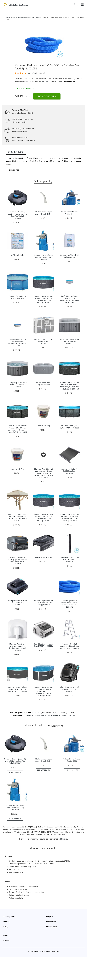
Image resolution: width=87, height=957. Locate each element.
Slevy (5, 927)
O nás (5, 935)
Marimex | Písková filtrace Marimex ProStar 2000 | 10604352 (43, 257)
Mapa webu (51, 922)
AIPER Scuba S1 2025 (43, 557)
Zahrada (28, 17)
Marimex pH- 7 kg (17, 469)
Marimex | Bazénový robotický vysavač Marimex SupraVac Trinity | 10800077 (15, 761)
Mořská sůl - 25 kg (17, 255)
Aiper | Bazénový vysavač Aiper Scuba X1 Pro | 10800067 (69, 689)
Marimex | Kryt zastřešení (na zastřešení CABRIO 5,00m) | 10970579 (43, 603)
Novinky (6, 922)
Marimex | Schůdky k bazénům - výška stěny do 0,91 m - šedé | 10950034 (69, 646)
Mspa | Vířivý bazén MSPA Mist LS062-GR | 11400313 (69, 341)
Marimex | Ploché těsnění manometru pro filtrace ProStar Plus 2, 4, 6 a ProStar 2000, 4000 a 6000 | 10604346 (43, 473)
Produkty (12, 17)
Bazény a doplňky (37, 17)
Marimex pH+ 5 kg (43, 426)
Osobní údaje (51, 927)
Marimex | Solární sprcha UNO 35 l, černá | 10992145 (70, 560)
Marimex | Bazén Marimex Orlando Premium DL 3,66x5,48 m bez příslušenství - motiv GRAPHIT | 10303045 (43, 691)
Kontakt (6, 941)
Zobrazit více (14, 170)
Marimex (45, 81)
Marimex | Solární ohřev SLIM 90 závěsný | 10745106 (69, 471)
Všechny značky (10, 916)
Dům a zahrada (20, 17)
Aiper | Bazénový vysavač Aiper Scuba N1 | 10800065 (17, 603)
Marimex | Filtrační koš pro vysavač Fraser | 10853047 (43, 341)
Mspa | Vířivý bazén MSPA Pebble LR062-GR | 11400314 (17, 385)
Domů (6, 17)
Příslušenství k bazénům (59, 715)
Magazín (49, 916)
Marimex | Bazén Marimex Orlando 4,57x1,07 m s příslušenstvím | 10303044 (17, 689)
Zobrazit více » (69, 81)
